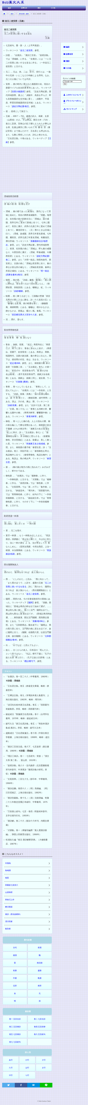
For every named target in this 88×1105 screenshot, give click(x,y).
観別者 (8, 929)
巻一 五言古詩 (15, 1019)
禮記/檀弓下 (29, 661)
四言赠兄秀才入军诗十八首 (24, 315)
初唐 (15, 970)
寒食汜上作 (9, 900)
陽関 (30, 602)
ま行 (44, 1068)
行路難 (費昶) (22, 382)
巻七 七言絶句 (15, 1042)
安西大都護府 (18, 91)
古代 (15, 948)
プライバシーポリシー (72, 102)
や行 (11, 1075)
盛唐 (39, 970)
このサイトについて (72, 95)
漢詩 (38, 8)
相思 (7, 878)
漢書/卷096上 (39, 621)
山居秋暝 (8, 892)
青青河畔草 (31, 416)
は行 (27, 1068)
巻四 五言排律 (39, 1027)
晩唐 (39, 978)
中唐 (15, 978)
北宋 (15, 986)
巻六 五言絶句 (39, 1034)
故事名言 (24, 8)
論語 (9, 8)
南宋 (39, 986)
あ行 (11, 1060)
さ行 (44, 1060)
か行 (27, 1060)
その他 (53, 8)
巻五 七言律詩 (15, 1034)
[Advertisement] (27, 169)
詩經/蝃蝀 (18, 291)
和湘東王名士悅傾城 (35, 444)
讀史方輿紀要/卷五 (20, 106)
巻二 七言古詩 (39, 1019)
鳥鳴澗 (8, 870)
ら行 (27, 1075)
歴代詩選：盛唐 (24, 14)
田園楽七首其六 (11, 885)
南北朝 (39, 963)
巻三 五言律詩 (15, 1027)
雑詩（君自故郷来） (13, 914)
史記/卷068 (15, 363)
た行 (11, 1068)
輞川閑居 (8, 907)
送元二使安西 (26, 50)
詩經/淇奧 (12, 405)
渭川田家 (8, 921)
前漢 (39, 948)
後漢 (15, 955)
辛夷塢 (8, 863)
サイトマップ (70, 109)
